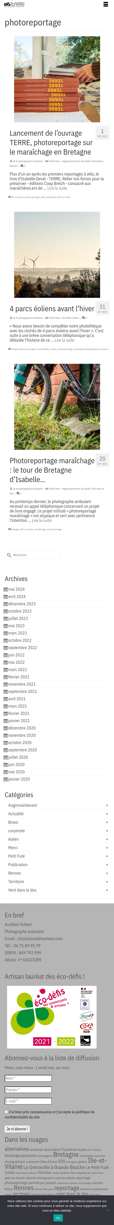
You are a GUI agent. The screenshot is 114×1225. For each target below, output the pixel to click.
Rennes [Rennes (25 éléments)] (24, 1187)
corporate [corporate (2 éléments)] (32, 1161)
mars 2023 (17, 633)
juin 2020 (16, 764)
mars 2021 (17, 706)
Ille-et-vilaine (17, 197)
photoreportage (32, 197)
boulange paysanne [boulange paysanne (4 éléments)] (20, 1155)
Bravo (13, 822)
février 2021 (18, 713)
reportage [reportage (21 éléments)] (66, 1188)
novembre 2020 (22, 735)
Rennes (13, 166)
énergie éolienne (19, 349)
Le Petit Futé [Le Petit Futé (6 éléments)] (97, 1167)
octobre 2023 (20, 611)
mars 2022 (17, 669)
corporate (16, 830)
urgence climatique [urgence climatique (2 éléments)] (43, 1194)
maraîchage (40, 529)
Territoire (16, 881)
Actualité (85, 161)
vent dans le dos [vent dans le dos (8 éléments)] (72, 1194)
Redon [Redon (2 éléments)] (9, 1189)
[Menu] (106, 4)
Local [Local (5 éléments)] (9, 1172)
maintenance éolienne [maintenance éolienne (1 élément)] (26, 1173)
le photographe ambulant (29, 161)
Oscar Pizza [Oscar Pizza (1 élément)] (97, 1173)
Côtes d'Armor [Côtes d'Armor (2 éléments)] (48, 1161)
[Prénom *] (28, 1089)
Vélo (68, 197)
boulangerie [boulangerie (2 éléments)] (44, 1156)
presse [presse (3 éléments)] (51, 1182)
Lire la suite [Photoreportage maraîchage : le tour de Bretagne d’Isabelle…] (42, 520)
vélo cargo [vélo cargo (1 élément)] (95, 1194)
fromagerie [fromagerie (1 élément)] (71, 1162)
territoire (104, 349)
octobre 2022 (20, 640)
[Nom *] (28, 1078)
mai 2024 (16, 589)
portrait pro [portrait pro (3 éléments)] (36, 1182)
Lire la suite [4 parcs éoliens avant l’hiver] (64, 340)
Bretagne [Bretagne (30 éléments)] (66, 1154)
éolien (76, 318)
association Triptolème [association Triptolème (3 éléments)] (60, 1149)
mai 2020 (16, 771)
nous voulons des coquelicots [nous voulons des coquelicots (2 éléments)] (72, 1173)
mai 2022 (16, 662)
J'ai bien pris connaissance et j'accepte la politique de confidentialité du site (50, 1114)
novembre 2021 (22, 684)
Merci (13, 847)
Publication (97, 161)
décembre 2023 (22, 603)
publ (43, 197)
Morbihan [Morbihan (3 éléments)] (45, 1172)
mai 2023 (16, 625)
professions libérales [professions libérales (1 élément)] (67, 1183)
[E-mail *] (28, 1101)
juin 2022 (16, 655)
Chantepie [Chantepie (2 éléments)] (86, 1156)
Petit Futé (16, 856)
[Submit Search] (8, 555)
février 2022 (18, 677)
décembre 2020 (22, 728)
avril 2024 (17, 596)
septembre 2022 (22, 647)
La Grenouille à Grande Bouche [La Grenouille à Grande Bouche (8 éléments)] (54, 1167)
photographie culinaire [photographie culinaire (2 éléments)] (51, 1178)
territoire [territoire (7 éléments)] (21, 1194)
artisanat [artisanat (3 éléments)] (36, 1149)
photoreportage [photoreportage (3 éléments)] (16, 1182)
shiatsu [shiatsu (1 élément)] (8, 1194)
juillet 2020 (18, 757)
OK (58, 1218)
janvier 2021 (19, 720)
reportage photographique (86, 349)
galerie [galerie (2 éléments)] (82, 1161)
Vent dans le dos (22, 890)
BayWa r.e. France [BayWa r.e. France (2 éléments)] (89, 1149)
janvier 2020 (19, 779)
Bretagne (15, 529)
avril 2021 (17, 698)
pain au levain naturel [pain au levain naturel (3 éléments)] (20, 1177)
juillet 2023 (18, 618)
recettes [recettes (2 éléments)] (97, 1183)
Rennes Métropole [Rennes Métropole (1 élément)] (44, 1189)
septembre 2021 (22, 691)
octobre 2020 (20, 742)
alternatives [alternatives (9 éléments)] (17, 1149)
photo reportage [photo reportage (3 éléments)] (78, 1177)
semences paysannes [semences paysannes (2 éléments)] (94, 1189)
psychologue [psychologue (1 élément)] (85, 1183)
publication (51, 197)
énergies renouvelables (39, 349)
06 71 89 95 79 (27, 945)
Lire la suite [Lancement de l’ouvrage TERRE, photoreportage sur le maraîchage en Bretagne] (57, 188)
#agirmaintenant (71, 161)
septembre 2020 (22, 750)
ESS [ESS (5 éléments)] (62, 1161)
